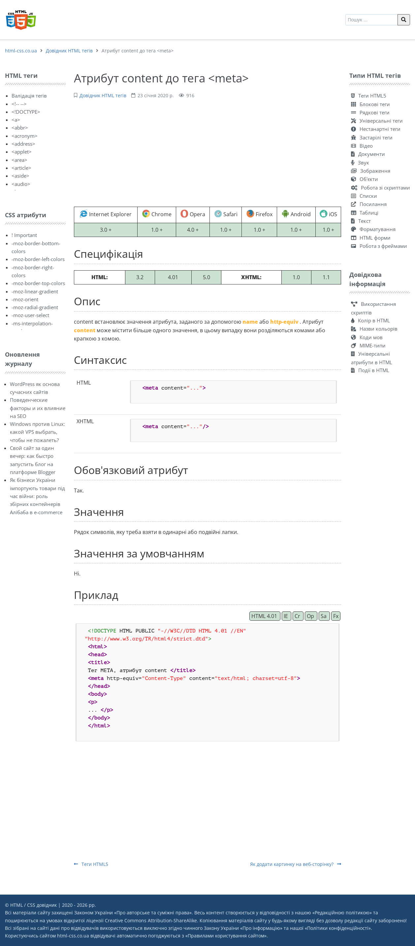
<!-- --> (19, 104)
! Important (24, 235)
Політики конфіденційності (337, 928)
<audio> (21, 184)
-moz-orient (25, 299)
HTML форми (371, 237)
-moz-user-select (30, 315)
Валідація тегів (29, 95)
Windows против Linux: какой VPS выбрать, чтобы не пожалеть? (37, 432)
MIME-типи (368, 345)
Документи (368, 154)
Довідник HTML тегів (69, 50)
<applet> (22, 151)
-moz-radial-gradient (35, 307)
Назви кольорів (374, 328)
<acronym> (25, 136)
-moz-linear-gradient (35, 291)
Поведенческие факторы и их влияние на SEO (37, 408)
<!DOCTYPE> (26, 111)
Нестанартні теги (375, 129)
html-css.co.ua (21, 50)
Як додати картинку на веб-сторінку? (295, 864)
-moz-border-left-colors (38, 259)
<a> (16, 119)
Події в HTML (370, 370)
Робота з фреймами (379, 246)
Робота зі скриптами (380, 187)
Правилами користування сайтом (226, 935)
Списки (364, 195)
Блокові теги (370, 104)
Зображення (370, 170)
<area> (19, 160)
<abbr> (20, 127)
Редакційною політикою (342, 912)
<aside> (20, 175)
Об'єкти (364, 179)
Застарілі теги (372, 137)
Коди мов (367, 337)
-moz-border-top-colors (38, 283)
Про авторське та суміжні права (152, 912)
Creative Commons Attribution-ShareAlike (151, 920)
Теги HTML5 (91, 864)
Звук (360, 162)
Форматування (373, 229)
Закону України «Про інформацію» (243, 928)
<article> (21, 167)
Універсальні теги (377, 120)
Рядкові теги (370, 112)
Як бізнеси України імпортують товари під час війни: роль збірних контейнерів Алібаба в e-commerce (37, 496)
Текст (361, 221)
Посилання (369, 204)
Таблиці (364, 212)
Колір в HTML (370, 320)
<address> (23, 143)
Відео (362, 145)
